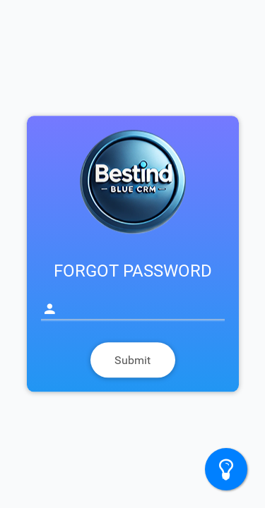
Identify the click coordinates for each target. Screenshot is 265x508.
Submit (132, 360)
